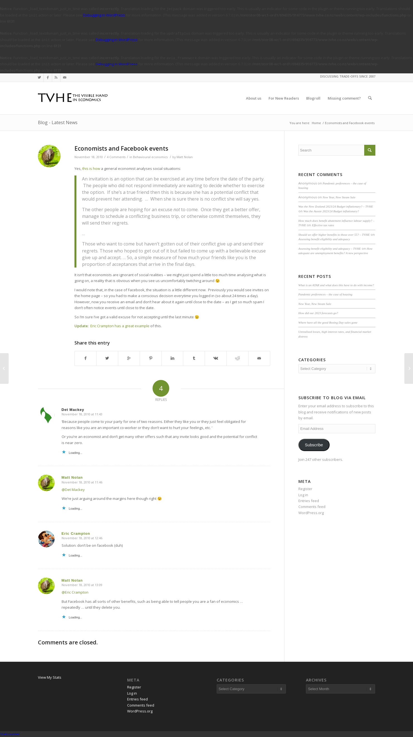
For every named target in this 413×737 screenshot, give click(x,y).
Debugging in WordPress (104, 15)
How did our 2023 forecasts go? (318, 313)
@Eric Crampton (75, 592)
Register (305, 488)
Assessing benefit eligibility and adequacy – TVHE (329, 248)
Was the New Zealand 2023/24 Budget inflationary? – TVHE (335, 206)
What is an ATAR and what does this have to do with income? (336, 285)
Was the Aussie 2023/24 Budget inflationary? (331, 211)
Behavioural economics (150, 157)
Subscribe (314, 445)
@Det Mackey (73, 489)
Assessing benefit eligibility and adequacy (324, 239)
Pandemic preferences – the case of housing (325, 294)
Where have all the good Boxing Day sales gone (328, 322)
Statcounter (10, 733)
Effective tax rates (323, 225)
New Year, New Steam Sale (339, 197)
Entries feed (308, 500)
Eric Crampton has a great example (119, 325)
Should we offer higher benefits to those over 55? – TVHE (334, 234)
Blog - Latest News (58, 122)
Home (316, 123)
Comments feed (311, 506)
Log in (303, 494)
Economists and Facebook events (121, 148)
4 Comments (116, 157)
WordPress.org (311, 512)
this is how (91, 168)
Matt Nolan (185, 157)
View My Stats (49, 677)
